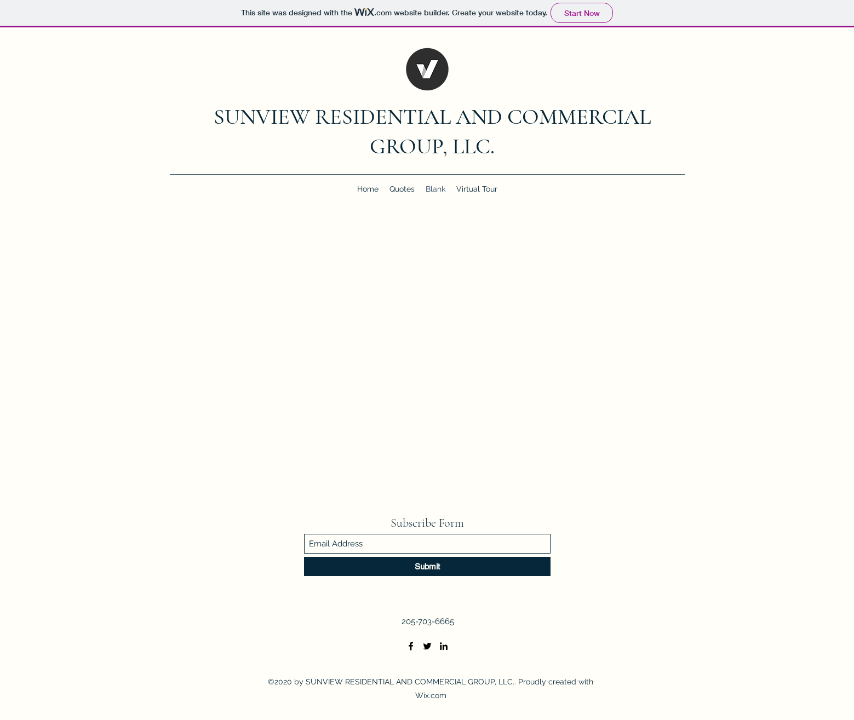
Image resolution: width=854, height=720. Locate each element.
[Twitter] (427, 646)
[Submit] (427, 566)
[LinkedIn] (443, 646)
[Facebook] (410, 646)
